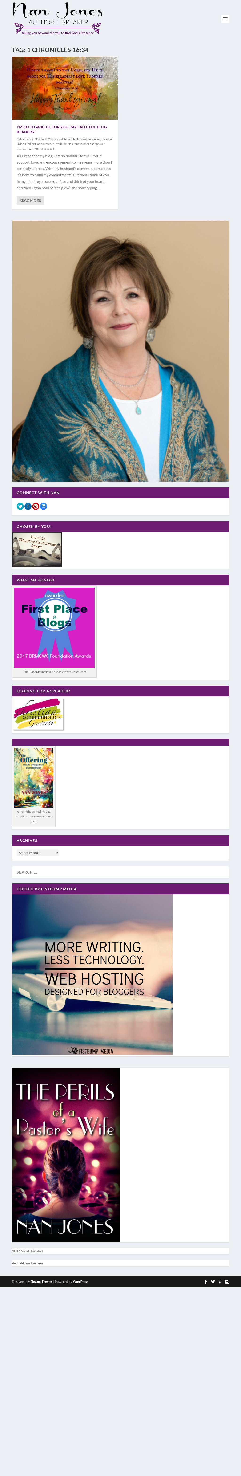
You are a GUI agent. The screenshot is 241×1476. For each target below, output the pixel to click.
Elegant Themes (41, 1282)
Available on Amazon (27, 1263)
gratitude (61, 143)
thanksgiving (24, 149)
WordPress (80, 1282)
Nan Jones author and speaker (86, 143)
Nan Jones (26, 139)
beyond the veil (62, 139)
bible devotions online (86, 139)
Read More (30, 200)
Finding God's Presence (39, 143)
